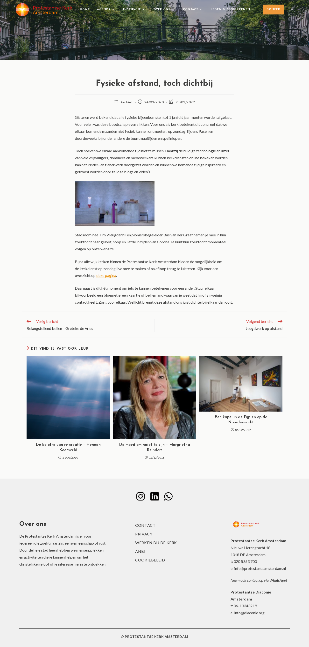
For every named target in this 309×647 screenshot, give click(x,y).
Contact (145, 525)
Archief (126, 102)
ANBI (140, 551)
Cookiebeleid (150, 560)
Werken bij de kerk (156, 542)
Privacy (143, 534)
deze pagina (106, 275)
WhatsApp (277, 580)
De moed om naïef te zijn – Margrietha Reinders (154, 447)
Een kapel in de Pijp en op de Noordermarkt (241, 419)
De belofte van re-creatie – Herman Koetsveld (68, 447)
